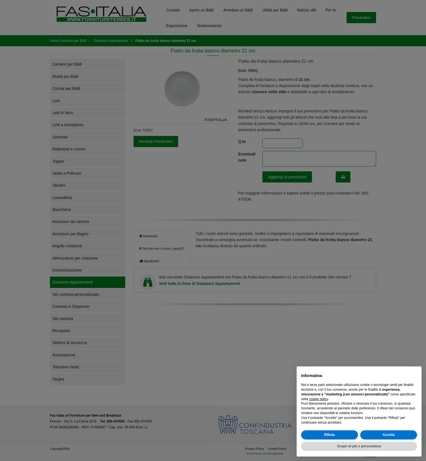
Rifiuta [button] (329, 435)
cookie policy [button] (318, 399)
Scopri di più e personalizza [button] (359, 446)
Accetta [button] (388, 435)
